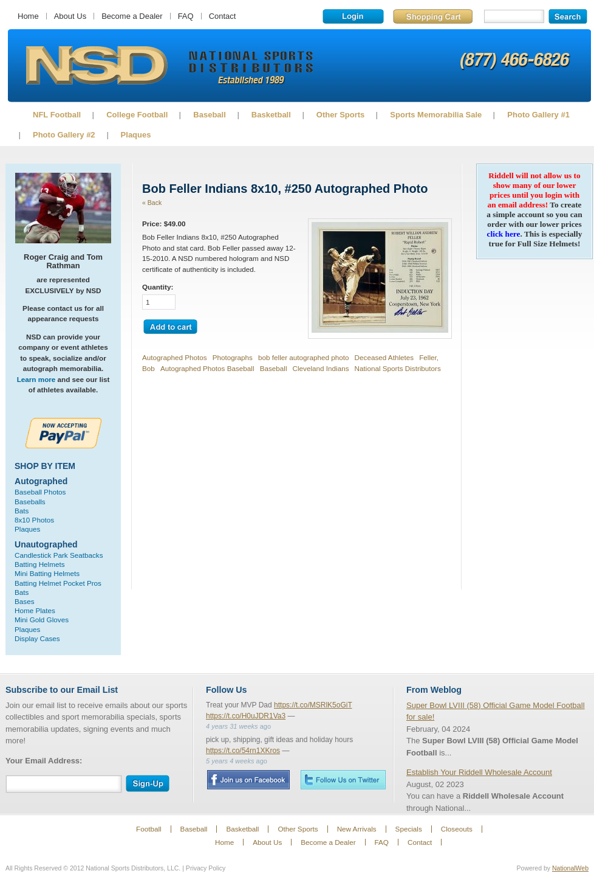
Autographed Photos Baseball (207, 368)
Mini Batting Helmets (47, 573)
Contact (222, 16)
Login (353, 16)
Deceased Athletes (384, 357)
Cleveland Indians (321, 368)
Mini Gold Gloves (42, 619)
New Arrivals (357, 829)
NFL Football (57, 114)
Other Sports (340, 114)
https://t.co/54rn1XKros (243, 750)
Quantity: (157, 287)
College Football (137, 114)
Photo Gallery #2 (64, 134)
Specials (408, 829)
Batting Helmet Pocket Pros (58, 583)
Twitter (343, 779)
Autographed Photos (174, 357)
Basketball (271, 114)
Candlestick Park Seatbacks (59, 555)
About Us (70, 16)
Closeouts (457, 829)
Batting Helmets (40, 564)
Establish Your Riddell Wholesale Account (479, 772)
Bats (22, 511)
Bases (24, 601)
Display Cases (37, 638)
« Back (152, 202)
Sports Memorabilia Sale (436, 114)
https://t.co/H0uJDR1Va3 (245, 716)
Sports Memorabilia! (96, 65)
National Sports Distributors (398, 368)
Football (149, 829)
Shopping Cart (432, 16)
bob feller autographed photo (303, 357)
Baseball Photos (40, 492)
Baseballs (30, 501)
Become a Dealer (131, 16)
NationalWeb (570, 868)
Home (28, 16)
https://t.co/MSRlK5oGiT (313, 705)
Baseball (209, 114)
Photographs (233, 357)
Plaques (136, 134)
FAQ (186, 16)
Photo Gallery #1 (538, 114)
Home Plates (35, 610)
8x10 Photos (34, 520)
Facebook (248, 779)
